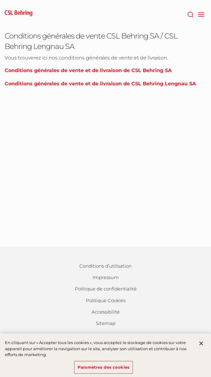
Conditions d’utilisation (105, 266)
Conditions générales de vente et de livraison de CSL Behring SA (88, 70)
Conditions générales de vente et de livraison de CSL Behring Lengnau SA (100, 84)
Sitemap (105, 323)
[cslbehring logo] (18, 14)
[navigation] (201, 14)
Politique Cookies (105, 300)
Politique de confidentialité (106, 289)
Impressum (106, 277)
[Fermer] (201, 345)
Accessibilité (106, 312)
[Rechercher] (190, 14)
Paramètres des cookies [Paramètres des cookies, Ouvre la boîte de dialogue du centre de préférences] (103, 369)
